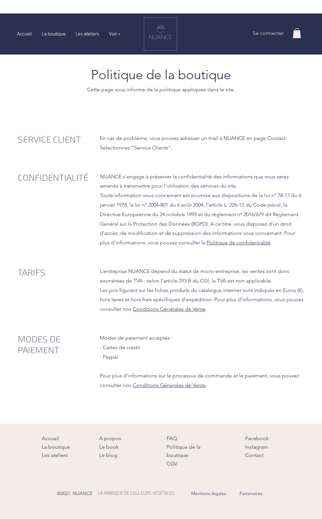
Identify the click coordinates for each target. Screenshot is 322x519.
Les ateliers (55, 455)
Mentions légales (208, 493)
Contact (254, 455)
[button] (297, 33)
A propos (110, 438)
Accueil (50, 438)
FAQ (172, 438)
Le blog (108, 455)
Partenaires (251, 493)
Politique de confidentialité (238, 242)
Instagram (256, 447)
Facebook (257, 438)
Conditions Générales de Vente (169, 309)
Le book (109, 447)
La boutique (56, 447)
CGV (172, 464)
